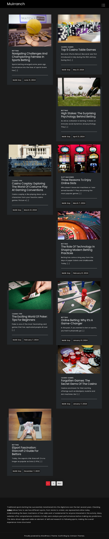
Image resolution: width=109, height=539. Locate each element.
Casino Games (67, 47)
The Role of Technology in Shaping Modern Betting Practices (78, 250)
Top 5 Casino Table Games (78, 50)
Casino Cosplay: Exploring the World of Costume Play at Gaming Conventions (29, 187)
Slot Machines (67, 177)
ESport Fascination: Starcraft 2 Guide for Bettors (25, 451)
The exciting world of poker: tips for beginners (29, 318)
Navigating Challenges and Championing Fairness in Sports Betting (29, 57)
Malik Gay (17, 80)
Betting (15, 51)
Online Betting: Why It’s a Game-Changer (77, 321)
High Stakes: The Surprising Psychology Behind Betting (78, 115)
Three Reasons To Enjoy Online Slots (76, 181)
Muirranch (16, 3)
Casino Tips (17, 181)
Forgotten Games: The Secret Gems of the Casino (79, 382)
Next (60, 483)
